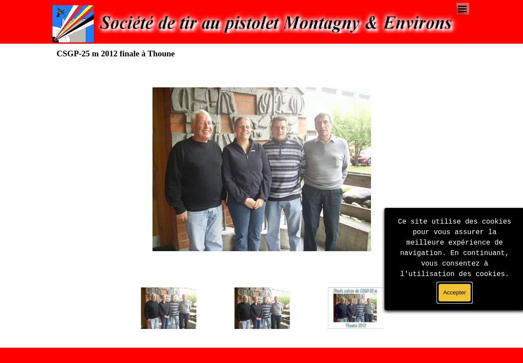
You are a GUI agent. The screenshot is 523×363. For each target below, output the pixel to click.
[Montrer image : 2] (262, 308)
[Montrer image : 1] (168, 308)
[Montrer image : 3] (355, 308)
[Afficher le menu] (462, 9)
